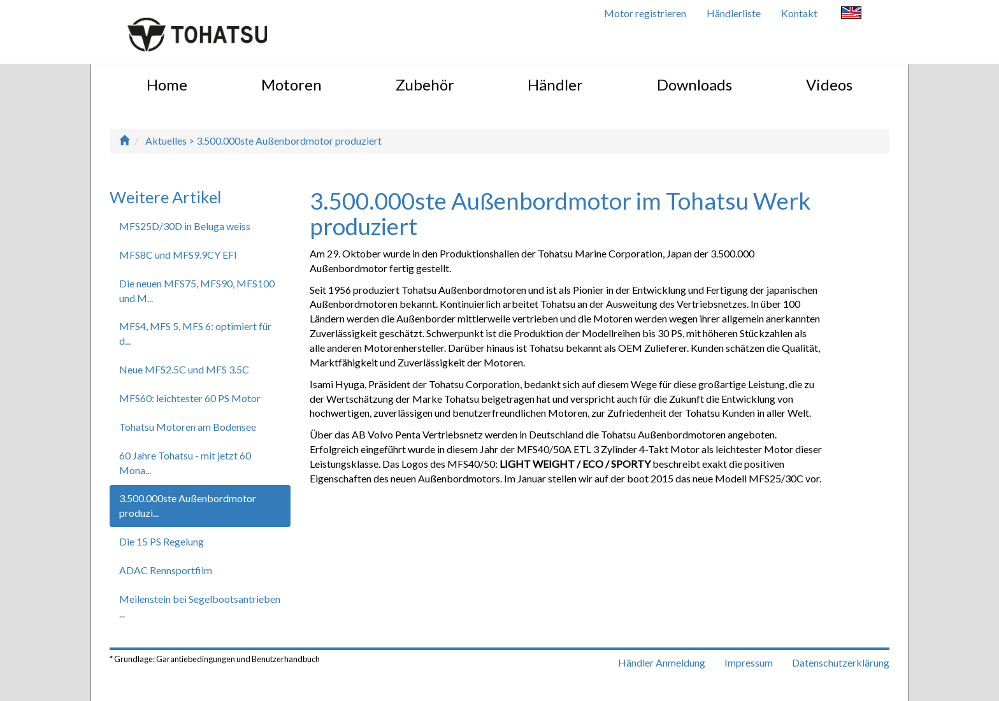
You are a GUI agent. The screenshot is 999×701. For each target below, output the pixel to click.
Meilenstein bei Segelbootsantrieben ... (199, 606)
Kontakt (799, 13)
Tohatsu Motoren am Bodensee (187, 427)
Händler (555, 84)
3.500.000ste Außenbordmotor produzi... (187, 505)
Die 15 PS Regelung (161, 541)
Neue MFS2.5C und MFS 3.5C (184, 369)
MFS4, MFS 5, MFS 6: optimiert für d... (195, 333)
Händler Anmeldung (661, 662)
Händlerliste (734, 13)
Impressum (748, 662)
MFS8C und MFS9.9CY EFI (178, 255)
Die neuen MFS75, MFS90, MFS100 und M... (197, 290)
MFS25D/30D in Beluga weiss (184, 226)
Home (167, 84)
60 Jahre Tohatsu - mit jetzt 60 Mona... (185, 462)
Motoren (291, 84)
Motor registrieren (645, 13)
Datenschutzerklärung (840, 662)
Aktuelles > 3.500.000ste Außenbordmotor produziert (263, 140)
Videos (829, 84)
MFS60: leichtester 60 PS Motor (190, 398)
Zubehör (425, 84)
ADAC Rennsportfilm (165, 570)
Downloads (694, 84)
